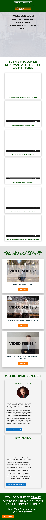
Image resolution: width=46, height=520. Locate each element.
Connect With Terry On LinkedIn (17, 430)
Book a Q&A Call (9, 517)
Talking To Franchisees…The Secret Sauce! (23, 320)
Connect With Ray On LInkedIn (16, 485)
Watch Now (23, 289)
